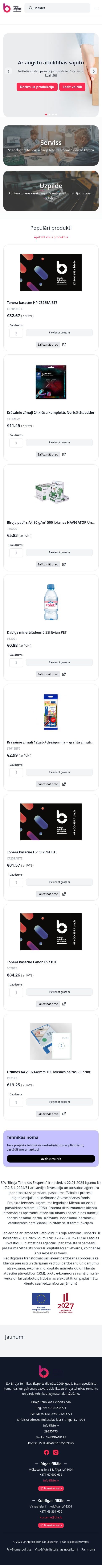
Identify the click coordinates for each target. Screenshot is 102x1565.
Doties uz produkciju (37, 87)
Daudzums (16, 325)
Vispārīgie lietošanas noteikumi (56, 1549)
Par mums (88, 1549)
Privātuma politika (19, 1549)
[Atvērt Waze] (51, 1487)
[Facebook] (46, 1452)
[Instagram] (55, 1452)
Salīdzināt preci (48, 344)
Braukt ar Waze (51, 1488)
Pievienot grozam (59, 332)
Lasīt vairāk (72, 87)
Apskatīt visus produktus (51, 237)
